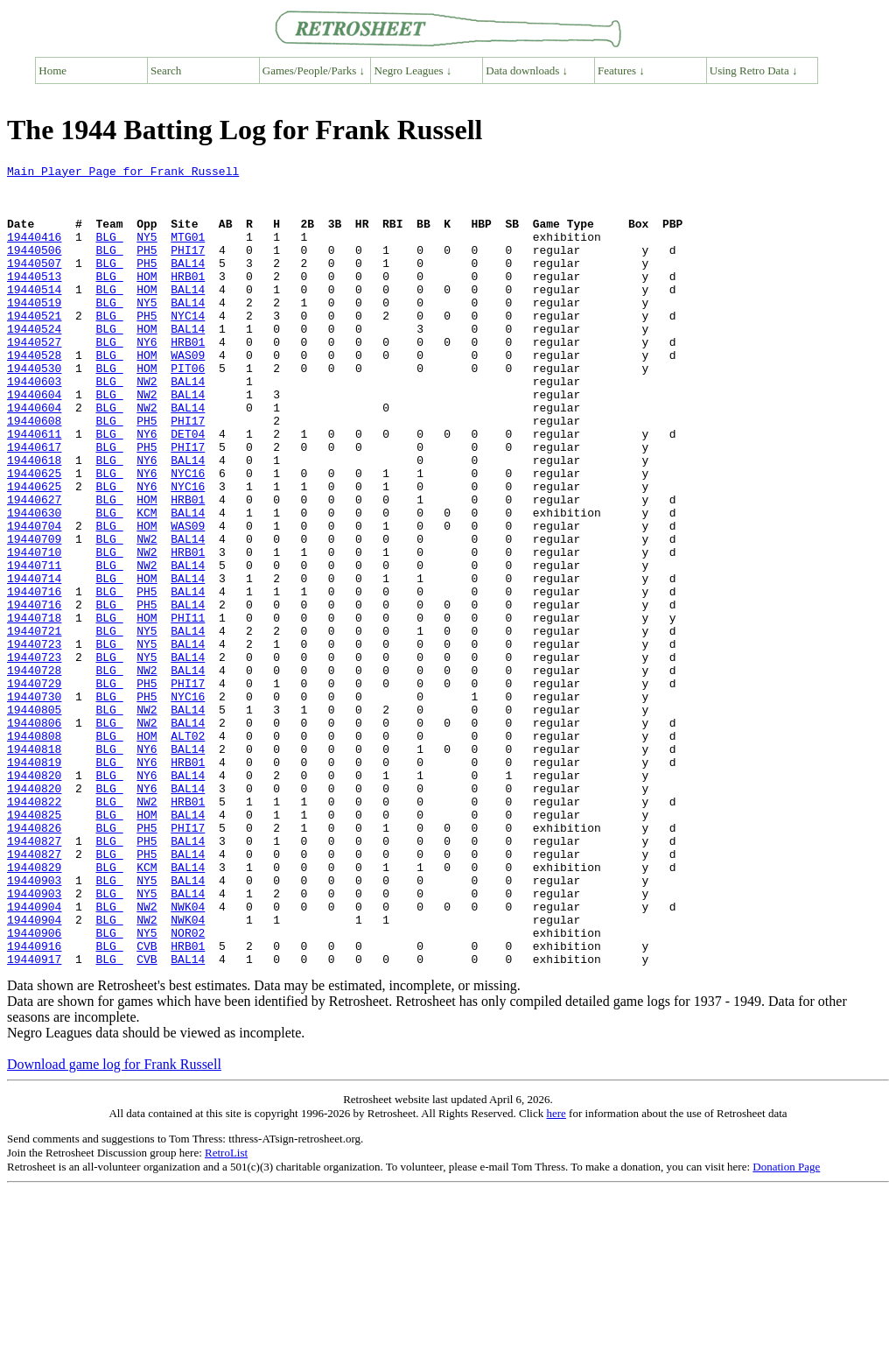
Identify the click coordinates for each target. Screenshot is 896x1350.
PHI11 (188, 709)
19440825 (34, 945)
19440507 (34, 284)
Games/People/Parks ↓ (313, 70)
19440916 (34, 1103)
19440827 (34, 977)
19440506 (34, 268)
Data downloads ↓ (527, 70)
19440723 (34, 741)
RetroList (226, 1312)
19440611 (34, 488)
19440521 (34, 347)
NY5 (146, 252)
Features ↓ (621, 70)
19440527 (34, 378)
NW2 (146, 425)
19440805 (34, 819)
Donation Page (786, 1326)
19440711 (34, 646)
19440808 (34, 851)
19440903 (34, 1024)
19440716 (34, 678)
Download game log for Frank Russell (114, 1224)
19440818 (34, 867)
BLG (108, 252)
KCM (146, 583)
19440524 (34, 362)
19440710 (34, 630)
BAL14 (188, 284)
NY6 (146, 378)
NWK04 (188, 1056)
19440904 (34, 1056)
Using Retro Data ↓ (754, 70)
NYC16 (188, 536)
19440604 (34, 441)
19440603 (34, 425)
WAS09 (188, 394)
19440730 (34, 804)
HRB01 (188, 299)
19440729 (34, 788)
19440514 (34, 315)
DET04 (188, 488)
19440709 (34, 614)
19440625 (34, 536)
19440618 (34, 520)
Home (52, 70)
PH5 (146, 268)
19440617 (34, 504)
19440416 (34, 252)
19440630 (34, 583)
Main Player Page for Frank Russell (123, 173)
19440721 (34, 725)
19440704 (34, 599)
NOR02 (188, 1087)
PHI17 (188, 268)
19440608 (34, 473)
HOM (146, 299)
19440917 (34, 1119)
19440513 (34, 299)
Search (165, 70)
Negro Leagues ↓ (413, 70)
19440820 (34, 898)
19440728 (34, 772)
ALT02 (188, 851)
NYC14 (188, 347)
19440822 (34, 930)
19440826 (34, 961)
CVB (146, 1103)
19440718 (34, 709)
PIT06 (188, 410)
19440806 (34, 835)
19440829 (34, 1008)
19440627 (34, 567)
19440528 (34, 394)
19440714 (34, 662)
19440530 (34, 410)
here (555, 1273)
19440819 (34, 882)
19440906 (34, 1087)
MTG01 (188, 252)
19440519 (34, 331)
